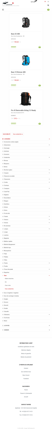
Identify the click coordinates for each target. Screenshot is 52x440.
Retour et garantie (26, 353)
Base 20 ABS (15, 34)
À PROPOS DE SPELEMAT (26, 365)
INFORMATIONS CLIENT (26, 343)
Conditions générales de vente (26, 346)
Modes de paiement (26, 357)
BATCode (34, 1)
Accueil (26, 397)
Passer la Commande (26, 393)
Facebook (26, 378)
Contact (26, 368)
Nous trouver (26, 375)
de (48, 1)
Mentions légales (26, 350)
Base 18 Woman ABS (18, 72)
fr (45, 1)
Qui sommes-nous (26, 371)
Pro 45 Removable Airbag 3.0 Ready (23, 110)
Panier (26, 390)
